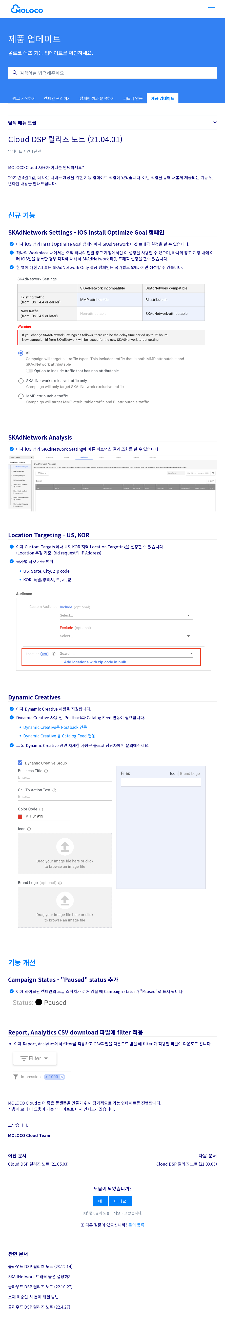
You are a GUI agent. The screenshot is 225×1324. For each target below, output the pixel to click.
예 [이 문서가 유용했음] (100, 1201)
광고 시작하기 (23, 98)
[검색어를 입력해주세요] (112, 73)
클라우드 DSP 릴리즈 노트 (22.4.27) (39, 1307)
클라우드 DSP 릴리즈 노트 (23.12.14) (40, 1266)
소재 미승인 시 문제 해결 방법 (33, 1297)
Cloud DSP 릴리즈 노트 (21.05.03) (38, 1164)
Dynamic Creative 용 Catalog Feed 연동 (59, 736)
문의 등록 (136, 1225)
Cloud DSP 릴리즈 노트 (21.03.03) (186, 1164)
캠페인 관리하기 (57, 98)
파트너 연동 (133, 98)
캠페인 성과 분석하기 (97, 98)
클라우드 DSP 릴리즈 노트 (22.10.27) (40, 1287)
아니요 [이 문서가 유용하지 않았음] (120, 1201)
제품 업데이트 (162, 98)
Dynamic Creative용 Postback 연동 (55, 727)
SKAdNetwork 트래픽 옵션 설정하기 (40, 1276)
